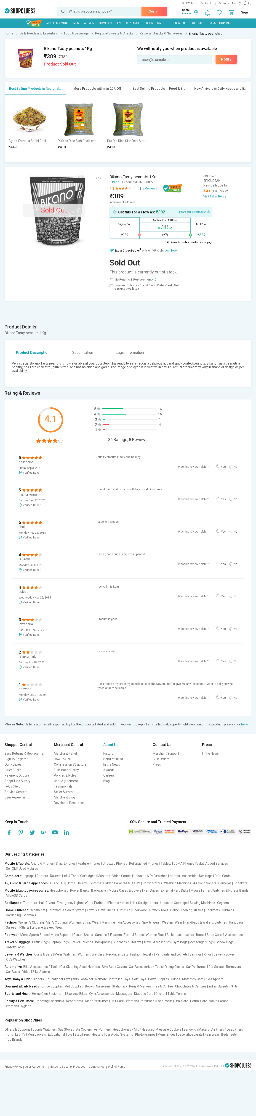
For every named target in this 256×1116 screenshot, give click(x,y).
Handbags (236, 922)
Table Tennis (177, 993)
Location (187, 13)
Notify (226, 59)
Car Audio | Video (18, 972)
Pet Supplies (74, 986)
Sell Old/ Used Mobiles (22, 868)
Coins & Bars (43, 954)
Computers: (13, 876)
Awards (109, 770)
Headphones (59, 890)
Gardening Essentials (21, 915)
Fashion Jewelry (142, 954)
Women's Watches (91, 954)
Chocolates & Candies (190, 986)
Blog (106, 781)
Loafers (188, 935)
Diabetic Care (143, 993)
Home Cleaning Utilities (186, 910)
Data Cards (223, 876)
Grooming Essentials (49, 1001)
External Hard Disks (175, 890)
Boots (200, 935)
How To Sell (62, 759)
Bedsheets (37, 910)
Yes (223, 466)
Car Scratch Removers (224, 967)
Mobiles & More (57, 23)
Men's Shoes (166, 1034)
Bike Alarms (41, 972)
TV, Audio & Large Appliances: (27, 883)
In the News (111, 764)
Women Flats (155, 935)
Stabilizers (82, 1034)
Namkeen (103, 986)
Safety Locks (15, 947)
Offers (197, 23)
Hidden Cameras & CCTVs (122, 883)
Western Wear (172, 922)
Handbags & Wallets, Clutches (205, 922)
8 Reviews (149, 188)
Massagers (124, 993)
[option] (29, 128)
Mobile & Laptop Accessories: (27, 890)
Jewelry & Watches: (19, 954)
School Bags (225, 942)
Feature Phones (89, 863)
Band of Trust (113, 759)
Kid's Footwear (82, 979)
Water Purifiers (95, 903)
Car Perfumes (196, 967)
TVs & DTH (57, 883)
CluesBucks (13, 770)
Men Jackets (36, 1034)
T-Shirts (23, 927)
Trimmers (30, 903)
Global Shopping (219, 23)
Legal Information (130, 352)
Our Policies (13, 764)
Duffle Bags (40, 942)
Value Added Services (212, 863)
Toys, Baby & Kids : (18, 979)
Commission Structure (70, 764)
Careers (109, 775)
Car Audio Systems (119, 1034)
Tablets (166, 863)
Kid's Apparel (215, 979)
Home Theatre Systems (84, 883)
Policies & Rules (65, 775)
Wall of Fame (116, 1066)
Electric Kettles (119, 903)
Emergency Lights (70, 903)
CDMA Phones (183, 863)
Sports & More (156, 23)
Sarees (11, 927)
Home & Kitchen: (17, 910)
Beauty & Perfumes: (19, 1001)
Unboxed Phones (115, 863)
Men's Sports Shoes (34, 935)
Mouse (195, 890)
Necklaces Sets (117, 954)
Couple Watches (44, 1029)
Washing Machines (177, 883)
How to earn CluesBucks (194, 211)
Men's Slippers (61, 935)
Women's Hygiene (18, 1006)
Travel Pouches (82, 942)
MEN (76, 23)
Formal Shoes (134, 935)
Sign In (246, 12)
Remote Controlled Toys (112, 979)
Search (154, 11)
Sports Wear (151, 922)
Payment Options (17, 775)
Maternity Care (193, 979)
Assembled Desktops (197, 876)
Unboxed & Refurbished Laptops (156, 876)
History (108, 753)
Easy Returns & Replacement (25, 753)
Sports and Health (18, 993)
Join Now (171, 250)
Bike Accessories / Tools (40, 967)
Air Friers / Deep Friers (227, 1029)
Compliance (96, 1066)
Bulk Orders (161, 759)
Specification (82, 352)
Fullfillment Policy (66, 770)
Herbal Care (198, 1001)
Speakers (240, 883)
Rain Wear (212, 1034)
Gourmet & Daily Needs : (23, 986)
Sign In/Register (16, 759)
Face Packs (164, 1001)
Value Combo (219, 1001)
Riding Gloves (174, 967)
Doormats (212, 910)
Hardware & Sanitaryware (66, 910)
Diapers (38, 979)
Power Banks (79, 890)
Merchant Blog (64, 797)
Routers (55, 876)
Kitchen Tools (158, 910)
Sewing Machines (202, 903)
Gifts (234, 986)
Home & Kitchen (110, 23)
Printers (42, 876)
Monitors (103, 876)
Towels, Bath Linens (101, 910)
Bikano (114, 182)
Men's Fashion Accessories (121, 922)
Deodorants (74, 1001)
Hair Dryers (47, 903)
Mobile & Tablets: (17, 863)
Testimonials (63, 786)
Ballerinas (174, 935)
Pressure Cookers (168, 1029)
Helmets (94, 967)
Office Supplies (52, 986)
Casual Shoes (83, 935)
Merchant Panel (65, 753)
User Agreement (17, 797)
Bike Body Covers (114, 967)
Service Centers (16, 792)
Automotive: (14, 967)
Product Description (33, 352)
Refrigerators (152, 883)
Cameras (225, 883)
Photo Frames (145, 1034)
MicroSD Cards (16, 895)
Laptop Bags (60, 942)
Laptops (29, 876)
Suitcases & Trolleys (127, 942)
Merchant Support (166, 753)
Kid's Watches (16, 959)
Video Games (121, 876)
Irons (9, 1034)
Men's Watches (65, 954)
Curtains (228, 910)
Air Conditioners (204, 883)
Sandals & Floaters (108, 935)
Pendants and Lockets (172, 954)
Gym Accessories (101, 993)
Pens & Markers (140, 986)
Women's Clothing (31, 922)
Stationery (119, 986)
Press (157, 764)
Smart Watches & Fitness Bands (225, 890)
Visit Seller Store (213, 196)
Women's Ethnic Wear (84, 922)
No (235, 466)
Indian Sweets (218, 986)
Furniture (123, 910)
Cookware (139, 910)
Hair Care (117, 1001)
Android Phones (42, 863)
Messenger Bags (201, 942)
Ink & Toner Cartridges (79, 876)
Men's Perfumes (97, 1001)
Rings (208, 954)
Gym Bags (180, 942)
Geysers (223, 903)
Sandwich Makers (196, 1029)
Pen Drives (151, 890)
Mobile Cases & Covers (125, 890)
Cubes (175, 979)
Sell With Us (189, 3)
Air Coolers (84, 1029)
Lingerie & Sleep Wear (47, 927)
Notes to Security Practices (67, 1066)
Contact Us (206, 3)
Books (89, 986)
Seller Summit (64, 792)
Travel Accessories (157, 942)
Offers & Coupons (17, 1029)
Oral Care (181, 1001)
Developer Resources (69, 803)
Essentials (179, 23)
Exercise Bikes (77, 993)
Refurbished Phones (144, 863)
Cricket (160, 993)
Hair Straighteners (145, 903)
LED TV (20, 1034)
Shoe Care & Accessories (225, 935)
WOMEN (89, 23)
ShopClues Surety (17, 781)
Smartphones (66, 863)
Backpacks (99, 890)
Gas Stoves (66, 1029)
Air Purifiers (102, 1029)
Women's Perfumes (140, 1001)
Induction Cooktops (174, 903)
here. (244, 724)
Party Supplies (158, 979)
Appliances (133, 23)
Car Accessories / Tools (146, 967)
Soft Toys (139, 979)
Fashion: (11, 922)
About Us (111, 745)
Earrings (196, 954)
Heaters (97, 1034)
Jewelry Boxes (224, 954)
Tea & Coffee (163, 986)
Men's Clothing (56, 922)
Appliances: (13, 903)
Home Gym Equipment (48, 993)
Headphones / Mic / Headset (133, 1029)
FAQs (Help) (13, 786)
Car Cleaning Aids (73, 967)
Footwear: (12, 935)
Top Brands (14, 1039)
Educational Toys (58, 979)
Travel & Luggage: (18, 942)
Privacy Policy (13, 1066)
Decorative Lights (190, 1034)
